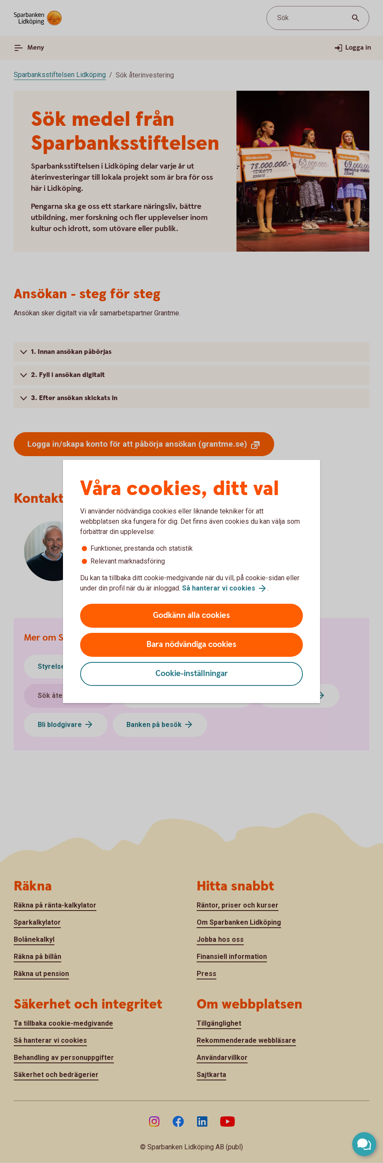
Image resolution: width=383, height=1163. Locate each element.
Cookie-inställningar (192, 673)
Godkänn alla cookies (191, 615)
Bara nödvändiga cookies (191, 644)
